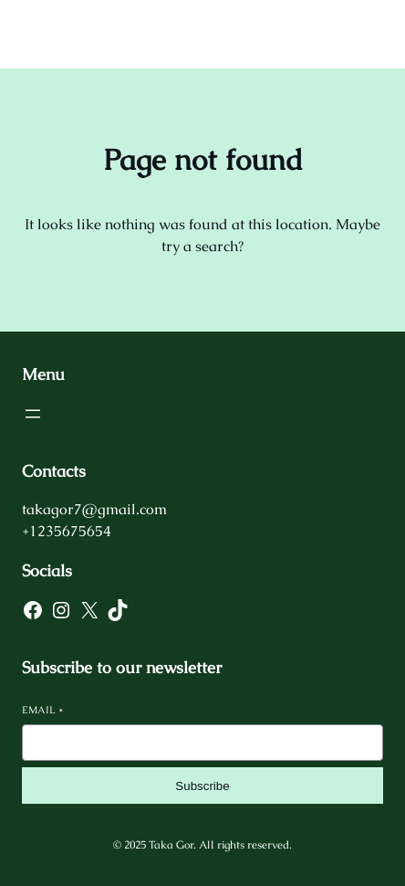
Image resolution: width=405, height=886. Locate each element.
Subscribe (202, 786)
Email (43, 709)
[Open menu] (33, 414)
